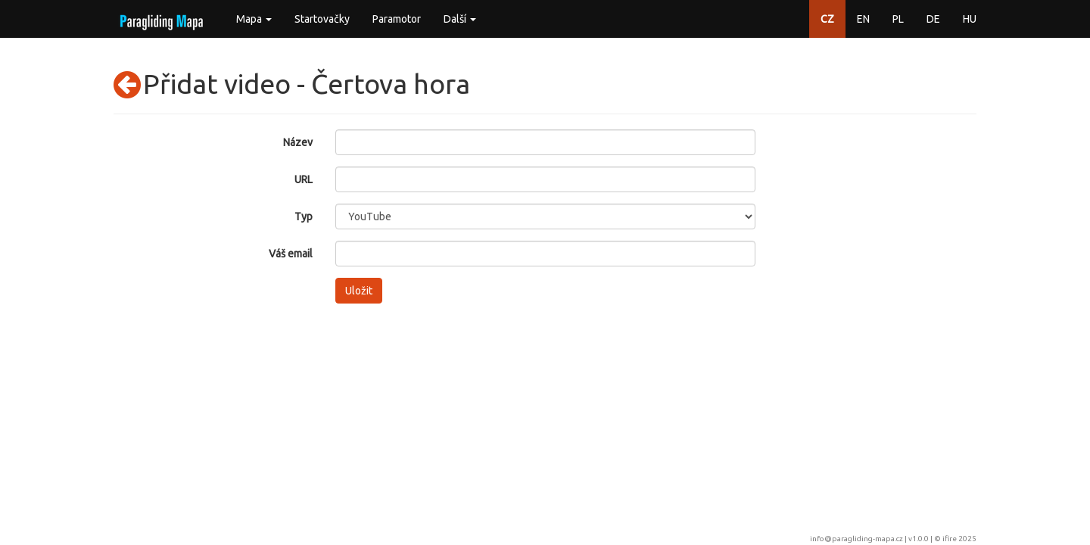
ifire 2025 (959, 538)
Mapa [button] (254, 19)
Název (298, 142)
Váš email (291, 254)
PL (898, 19)
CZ (827, 19)
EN (863, 19)
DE (933, 19)
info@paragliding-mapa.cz (856, 538)
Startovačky (322, 19)
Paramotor (396, 19)
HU (969, 19)
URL (303, 179)
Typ (303, 216)
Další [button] (460, 19)
